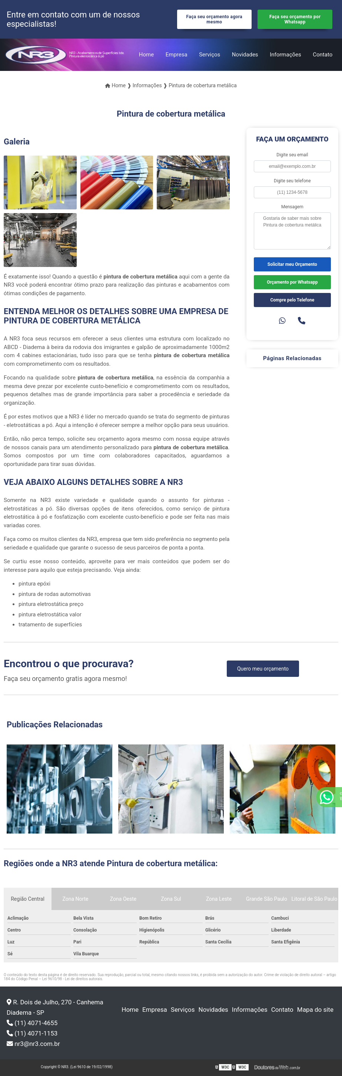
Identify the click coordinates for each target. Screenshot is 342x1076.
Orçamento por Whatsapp (292, 282)
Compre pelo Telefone (292, 300)
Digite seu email (292, 154)
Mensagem (292, 206)
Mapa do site (315, 1009)
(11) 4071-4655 (32, 1023)
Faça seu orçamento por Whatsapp (295, 19)
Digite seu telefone (292, 180)
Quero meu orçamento (263, 669)
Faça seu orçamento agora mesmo (214, 19)
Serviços (209, 54)
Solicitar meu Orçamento (292, 264)
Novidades (245, 54)
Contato (322, 54)
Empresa (176, 54)
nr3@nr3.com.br (33, 1043)
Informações (285, 54)
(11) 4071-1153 (32, 1033)
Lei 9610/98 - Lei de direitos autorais (72, 979)
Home (146, 54)
